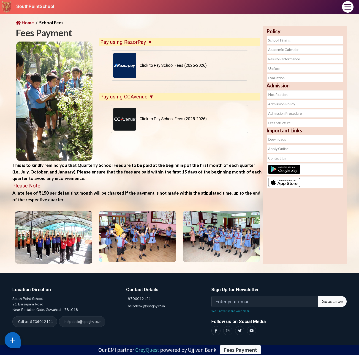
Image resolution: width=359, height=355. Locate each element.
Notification (278, 94)
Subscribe (332, 301)
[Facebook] (215, 330)
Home (25, 22)
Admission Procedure (285, 113)
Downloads (277, 139)
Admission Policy (281, 104)
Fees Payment (240, 349)
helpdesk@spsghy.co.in (83, 321)
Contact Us (277, 158)
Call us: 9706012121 (35, 321)
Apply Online (278, 148)
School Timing (279, 40)
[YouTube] (251, 330)
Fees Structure (279, 122)
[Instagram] (227, 330)
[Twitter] (239, 330)
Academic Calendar (283, 49)
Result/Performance (284, 59)
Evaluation (276, 77)
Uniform (274, 68)
